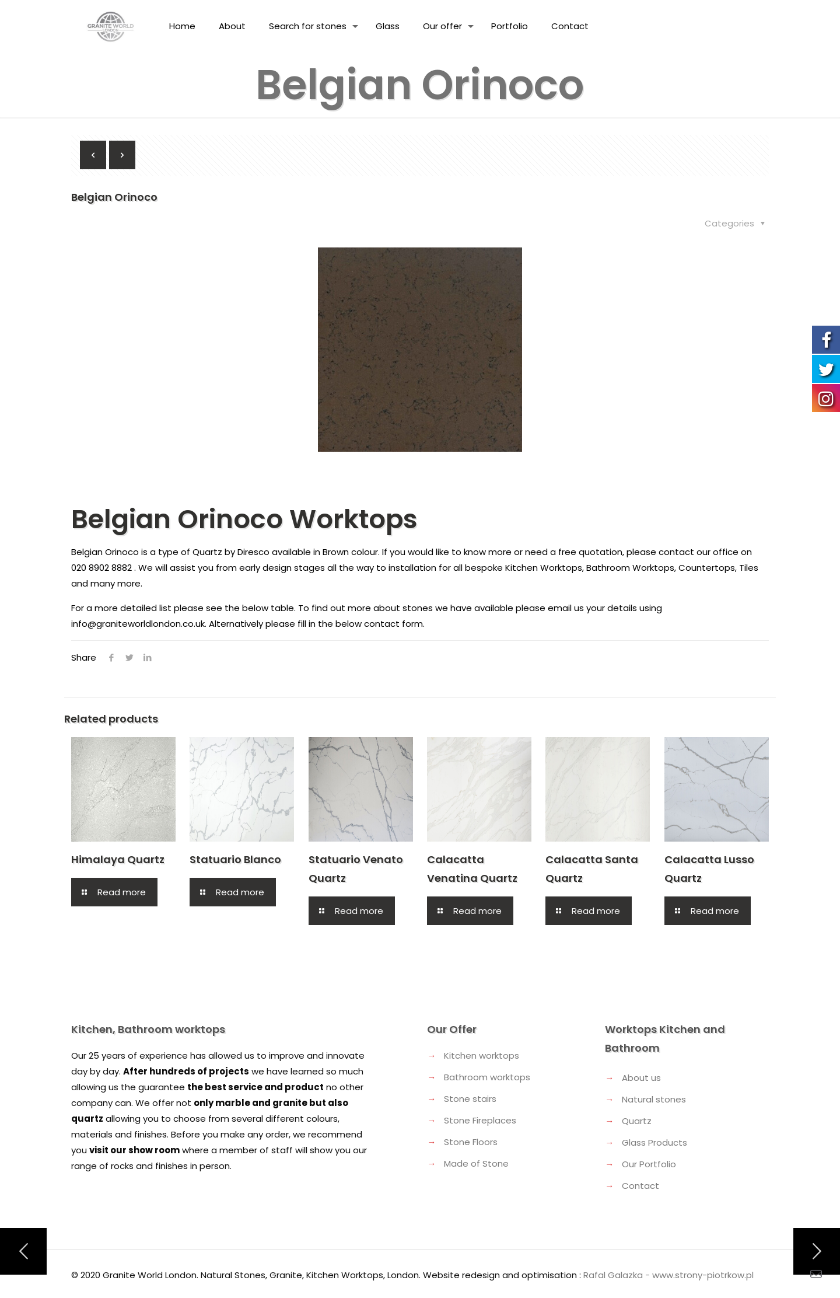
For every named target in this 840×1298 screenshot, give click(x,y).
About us (641, 1078)
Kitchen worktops (481, 1055)
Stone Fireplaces (480, 1120)
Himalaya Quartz (117, 859)
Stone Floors (471, 1142)
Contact (640, 1186)
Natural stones (654, 1099)
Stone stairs (470, 1099)
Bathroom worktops (487, 1077)
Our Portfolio (649, 1164)
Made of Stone (476, 1163)
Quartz (637, 1121)
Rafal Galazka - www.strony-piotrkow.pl (668, 1275)
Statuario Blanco (235, 859)
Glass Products (654, 1142)
